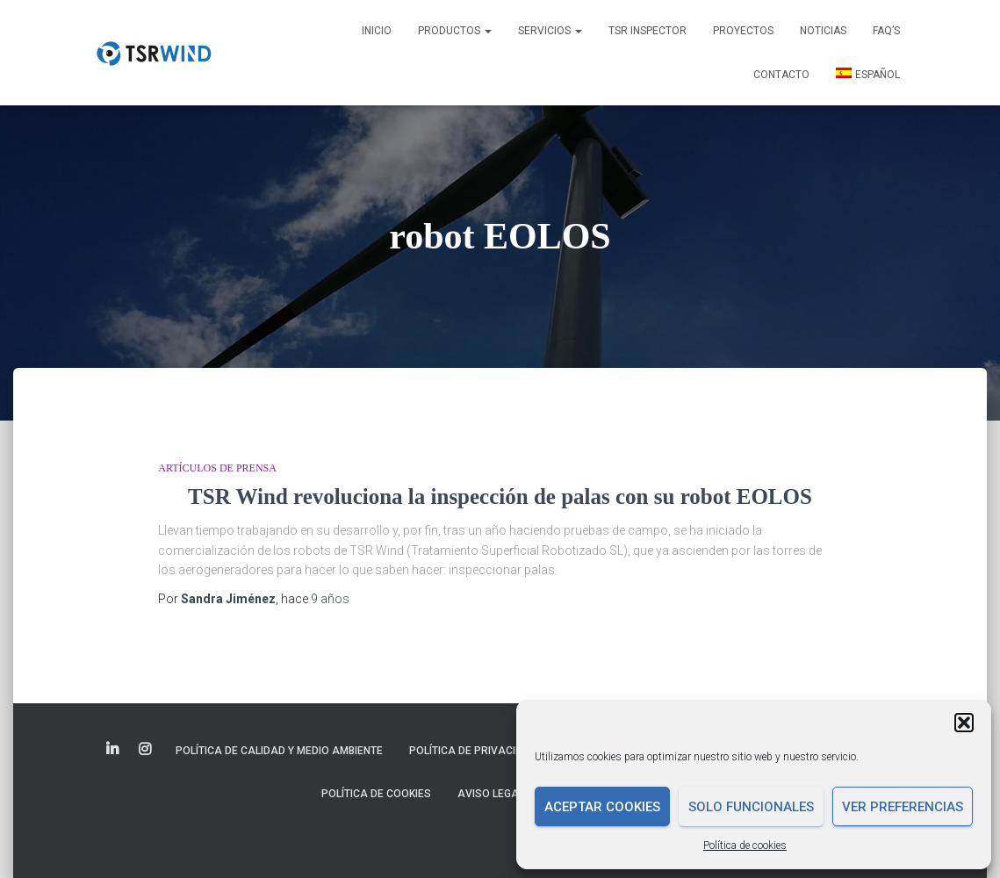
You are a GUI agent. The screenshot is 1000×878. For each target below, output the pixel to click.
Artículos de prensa (217, 468)
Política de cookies (745, 845)
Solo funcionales (751, 807)
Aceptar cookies (602, 807)
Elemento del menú (113, 750)
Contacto (781, 74)
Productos (455, 31)
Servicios (550, 31)
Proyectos (743, 31)
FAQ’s (886, 31)
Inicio (377, 31)
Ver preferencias (902, 807)
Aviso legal (490, 794)
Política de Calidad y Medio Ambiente (279, 751)
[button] (964, 722)
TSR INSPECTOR (647, 31)
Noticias (823, 31)
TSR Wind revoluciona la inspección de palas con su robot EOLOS (500, 496)
